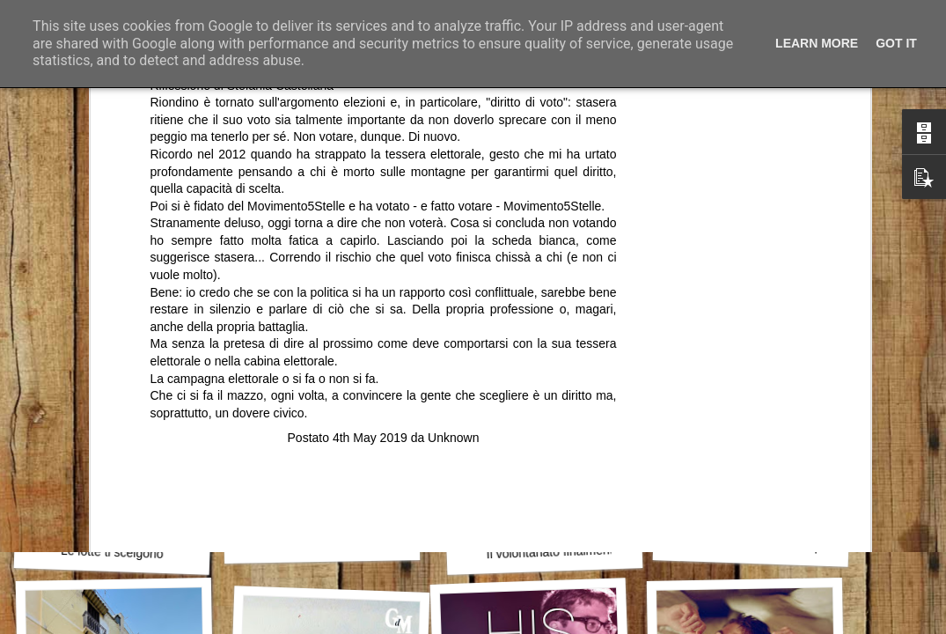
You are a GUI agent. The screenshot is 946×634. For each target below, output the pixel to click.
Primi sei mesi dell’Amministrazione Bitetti (378, 542)
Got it (896, 43)
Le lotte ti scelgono (112, 552)
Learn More (816, 43)
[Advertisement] (383, 335)
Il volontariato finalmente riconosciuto (587, 550)
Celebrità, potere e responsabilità (783, 545)
